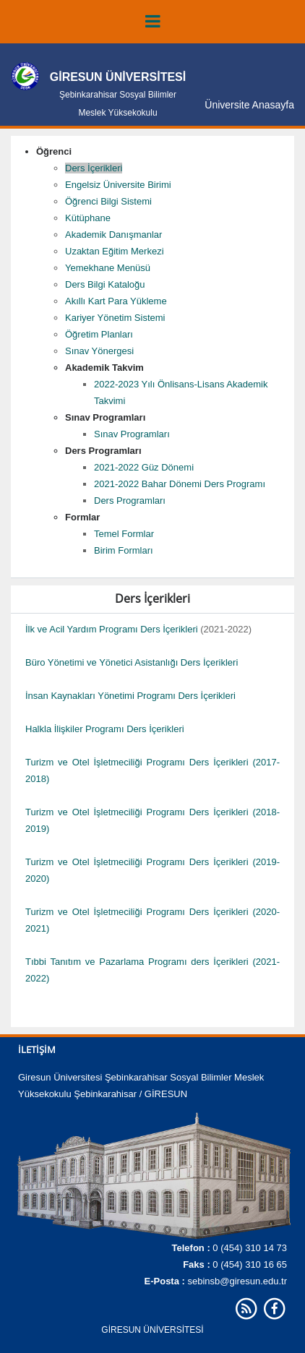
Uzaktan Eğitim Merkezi (114, 251)
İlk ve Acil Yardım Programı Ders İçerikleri (111, 629)
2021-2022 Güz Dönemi (144, 467)
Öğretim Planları (99, 334)
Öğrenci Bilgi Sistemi (108, 201)
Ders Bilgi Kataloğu (105, 284)
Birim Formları (123, 550)
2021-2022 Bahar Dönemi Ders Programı (179, 483)
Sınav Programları (132, 434)
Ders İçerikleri (93, 168)
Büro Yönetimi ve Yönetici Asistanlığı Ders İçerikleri (131, 662)
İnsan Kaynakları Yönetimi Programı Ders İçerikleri (130, 695)
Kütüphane (88, 217)
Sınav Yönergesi (99, 350)
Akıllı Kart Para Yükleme (116, 301)
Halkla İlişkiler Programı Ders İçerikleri (104, 728)
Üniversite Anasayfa (249, 105)
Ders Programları (130, 500)
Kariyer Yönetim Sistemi (115, 317)
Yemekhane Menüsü (107, 267)
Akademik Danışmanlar (113, 234)
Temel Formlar (124, 533)
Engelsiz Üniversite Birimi (118, 184)
